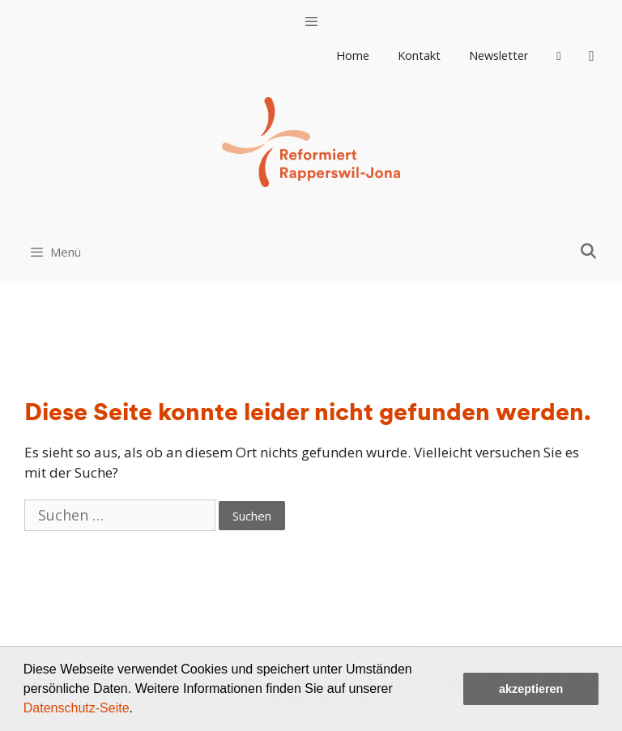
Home (352, 55)
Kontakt (419, 55)
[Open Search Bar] (588, 251)
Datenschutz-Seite (76, 708)
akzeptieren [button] (531, 688)
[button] (138, 710)
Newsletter (499, 55)
